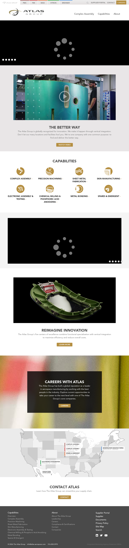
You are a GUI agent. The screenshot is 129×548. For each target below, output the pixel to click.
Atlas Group (10, 2)
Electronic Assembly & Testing (20, 530)
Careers (121, 3)
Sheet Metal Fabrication (18, 524)
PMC (24, 3)
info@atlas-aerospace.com (36, 544)
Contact (111, 3)
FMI (33, 3)
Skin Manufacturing (16, 527)
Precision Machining (16, 521)
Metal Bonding (14, 535)
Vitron (53, 3)
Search (99, 530)
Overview (12, 516)
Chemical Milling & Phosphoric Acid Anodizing (27, 532)
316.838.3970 (53, 544)
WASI (43, 3)
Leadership (56, 519)
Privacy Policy (102, 523)
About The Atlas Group (61, 516)
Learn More (64, 344)
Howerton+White (115, 544)
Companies (56, 530)
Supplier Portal (98, 3)
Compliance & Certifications (63, 524)
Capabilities (104, 13)
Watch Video (65, 145)
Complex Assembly (84, 13)
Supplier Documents (101, 518)
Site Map (100, 526)
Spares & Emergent (16, 538)
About (117, 13)
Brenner (66, 3)
